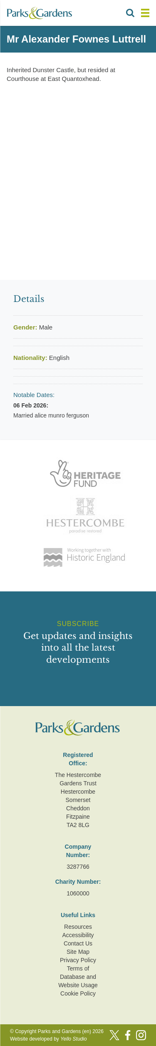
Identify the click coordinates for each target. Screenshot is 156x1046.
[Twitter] (114, 1035)
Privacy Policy (78, 960)
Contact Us (78, 943)
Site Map (78, 951)
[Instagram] (141, 1035)
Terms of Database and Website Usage (78, 976)
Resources (78, 926)
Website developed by (48, 1039)
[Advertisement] (78, 175)
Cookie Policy (78, 993)
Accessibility (78, 935)
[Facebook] (128, 1035)
